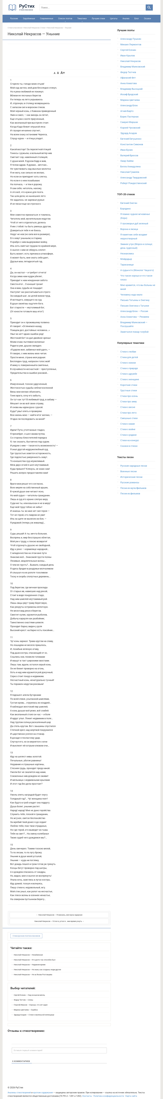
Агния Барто (126, 111)
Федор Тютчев (128, 72)
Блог (136, 18)
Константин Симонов (131, 144)
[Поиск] (92, 7)
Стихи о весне (127, 407)
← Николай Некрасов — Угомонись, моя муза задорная (34, 916)
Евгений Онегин (128, 203)
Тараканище (127, 264)
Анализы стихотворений (19, 1089)
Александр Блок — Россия (134, 311)
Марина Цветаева (130, 100)
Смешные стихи (129, 418)
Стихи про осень (129, 396)
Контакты (87, 1092)
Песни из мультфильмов (133, 488)
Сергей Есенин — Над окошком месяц (29, 992)
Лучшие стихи (98, 18)
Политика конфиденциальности (108, 1092)
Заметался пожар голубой (134, 331)
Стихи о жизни (128, 362)
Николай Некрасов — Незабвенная (28, 952)
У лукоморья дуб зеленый (134, 223)
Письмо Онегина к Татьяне (134, 305)
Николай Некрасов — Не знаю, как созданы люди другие (37, 966)
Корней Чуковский (130, 127)
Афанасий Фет (128, 77)
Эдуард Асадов (128, 133)
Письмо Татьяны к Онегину (135, 300)
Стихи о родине (128, 435)
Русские (14, 18)
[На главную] (22, 10)
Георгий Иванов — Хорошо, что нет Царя (30, 1002)
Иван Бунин (126, 149)
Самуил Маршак (129, 122)
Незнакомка (127, 253)
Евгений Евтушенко (130, 138)
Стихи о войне (127, 429)
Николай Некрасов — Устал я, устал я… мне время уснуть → (84, 916)
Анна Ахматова (128, 83)
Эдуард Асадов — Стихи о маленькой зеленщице (34, 1011)
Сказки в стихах (129, 446)
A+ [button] (62, 73)
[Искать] (149, 7)
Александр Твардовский (133, 177)
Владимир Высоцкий (131, 89)
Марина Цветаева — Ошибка (26, 1006)
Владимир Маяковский (132, 66)
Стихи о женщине (129, 379)
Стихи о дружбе (128, 373)
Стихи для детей (129, 357)
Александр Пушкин (130, 39)
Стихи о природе (129, 368)
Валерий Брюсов (129, 155)
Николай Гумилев (129, 172)
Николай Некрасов (130, 61)
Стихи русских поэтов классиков (26, 933)
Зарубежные (29, 18)
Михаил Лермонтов (130, 44)
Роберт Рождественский (133, 183)
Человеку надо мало (131, 294)
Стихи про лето (128, 412)
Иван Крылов (127, 55)
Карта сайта (131, 1092)
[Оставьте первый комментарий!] (59, 1047)
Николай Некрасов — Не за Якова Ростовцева (33, 971)
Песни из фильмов (130, 493)
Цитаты (113, 18)
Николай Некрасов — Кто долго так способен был (34, 956)
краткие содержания (43, 1089)
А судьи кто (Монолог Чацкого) (137, 270)
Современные (46, 18)
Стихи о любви (128, 351)
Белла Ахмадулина (130, 166)
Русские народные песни (133, 465)
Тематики (82, 18)
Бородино (125, 208)
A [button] (54, 73)
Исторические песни (131, 477)
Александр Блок (129, 105)
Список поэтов (65, 18)
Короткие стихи (128, 385)
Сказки (147, 18)
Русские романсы (129, 482)
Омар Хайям (126, 161)
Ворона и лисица (129, 229)
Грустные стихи (128, 390)
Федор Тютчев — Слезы (23, 997)
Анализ (126, 18)
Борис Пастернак (129, 116)
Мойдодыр (126, 259)
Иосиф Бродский (129, 94)
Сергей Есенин (128, 50)
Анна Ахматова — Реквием (134, 316)
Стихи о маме (127, 423)
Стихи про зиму (128, 401)
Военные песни (128, 471)
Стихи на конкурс (129, 440)
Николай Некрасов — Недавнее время (29, 961)
